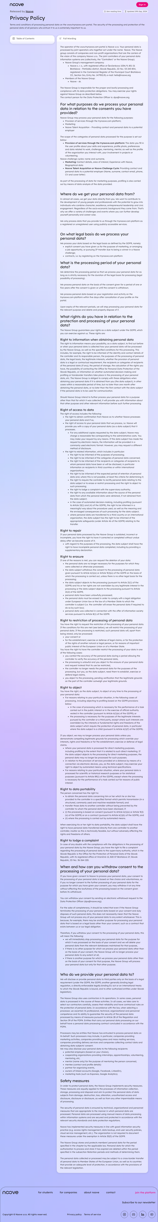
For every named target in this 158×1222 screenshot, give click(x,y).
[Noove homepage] (17, 4)
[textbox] (102, 607)
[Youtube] (151, 1214)
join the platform (145, 1192)
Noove (29, 11)
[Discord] (133, 1214)
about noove (91, 1192)
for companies (68, 1192)
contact (110, 1192)
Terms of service (92, 1214)
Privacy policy (74, 1214)
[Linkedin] (142, 1214)
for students (45, 1192)
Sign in (142, 4)
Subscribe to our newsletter (138, 1202)
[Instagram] (124, 1214)
